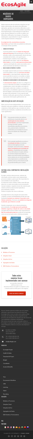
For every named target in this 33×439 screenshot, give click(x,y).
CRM (4, 383)
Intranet (27, 433)
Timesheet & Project (8, 356)
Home (21, 11)
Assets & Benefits (8, 367)
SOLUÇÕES (27, 11)
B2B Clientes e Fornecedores (11, 266)
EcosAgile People (8, 349)
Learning (5, 387)
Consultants (6, 363)
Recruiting (6, 394)
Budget (5, 360)
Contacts (23, 433)
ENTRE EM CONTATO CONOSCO (16, 293)
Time (4, 377)
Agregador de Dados (9, 262)
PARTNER (3, 424)
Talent (4, 390)
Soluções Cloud (7, 255)
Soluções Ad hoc (7, 259)
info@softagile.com (11, 341)
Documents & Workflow (9, 380)
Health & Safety (7, 353)
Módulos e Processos (9, 252)
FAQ (2, 421)
